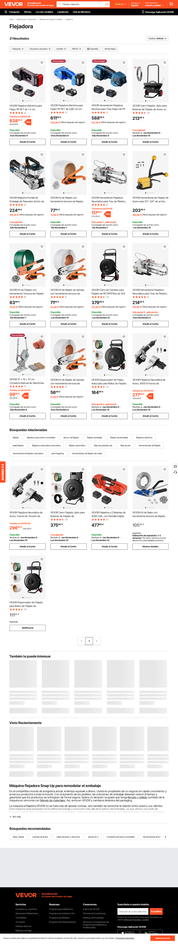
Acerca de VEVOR (91, 909)
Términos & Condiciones (94, 913)
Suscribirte (156, 911)
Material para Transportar (26, 19)
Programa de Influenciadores (62, 922)
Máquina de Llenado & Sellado (51, 19)
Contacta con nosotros (26, 909)
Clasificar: (152, 38)
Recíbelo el (137, 132)
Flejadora (69, 19)
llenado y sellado (137, 797)
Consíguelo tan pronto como (23, 132)
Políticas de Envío (23, 926)
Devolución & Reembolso (26, 913)
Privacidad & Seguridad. (125, 938)
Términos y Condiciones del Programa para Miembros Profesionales (96, 925)
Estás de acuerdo (162, 938)
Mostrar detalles (150, 546)
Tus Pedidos (21, 917)
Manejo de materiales (52, 800)
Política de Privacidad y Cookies (136, 919)
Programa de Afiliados (59, 917)
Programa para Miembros (61, 909)
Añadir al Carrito (27, 141)
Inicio (11, 19)
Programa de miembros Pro (62, 913)
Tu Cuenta (20, 922)
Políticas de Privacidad (93, 917)
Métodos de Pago (23, 930)
